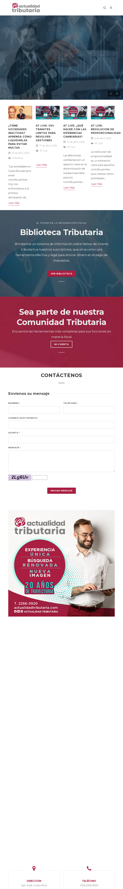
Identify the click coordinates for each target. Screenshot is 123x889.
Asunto (14, 432)
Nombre (14, 403)
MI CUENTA (61, 344)
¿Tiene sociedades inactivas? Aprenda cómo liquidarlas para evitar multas (20, 136)
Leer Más (14, 203)
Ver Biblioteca (61, 273)
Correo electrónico (23, 418)
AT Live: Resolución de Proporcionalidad (106, 129)
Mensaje (14, 447)
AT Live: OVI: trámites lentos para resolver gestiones (46, 133)
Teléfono (70, 403)
